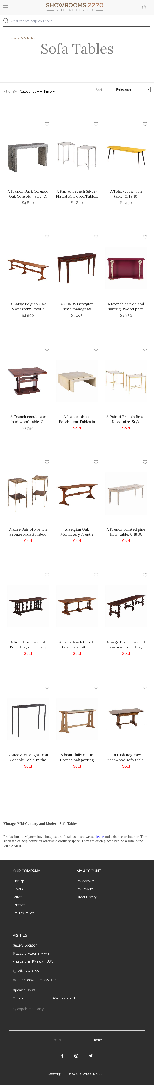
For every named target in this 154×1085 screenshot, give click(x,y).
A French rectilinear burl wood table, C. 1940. (28, 421)
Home (12, 38)
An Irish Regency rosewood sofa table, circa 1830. (125, 759)
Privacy (56, 1040)
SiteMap (18, 881)
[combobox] (77, 22)
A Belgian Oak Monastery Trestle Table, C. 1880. (77, 534)
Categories (31, 91)
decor (99, 837)
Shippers (19, 905)
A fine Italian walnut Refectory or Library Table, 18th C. (28, 647)
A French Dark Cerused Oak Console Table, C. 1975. (28, 196)
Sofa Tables (28, 38)
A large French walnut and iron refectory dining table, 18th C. (126, 647)
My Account (85, 881)
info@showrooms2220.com (36, 980)
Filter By (10, 91)
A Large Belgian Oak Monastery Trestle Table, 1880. (28, 309)
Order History (87, 897)
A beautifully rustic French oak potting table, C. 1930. (77, 759)
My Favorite (85, 889)
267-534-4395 (26, 971)
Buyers (18, 889)
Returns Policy (23, 913)
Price (49, 91)
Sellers (18, 897)
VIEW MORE (14, 846)
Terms (98, 1040)
